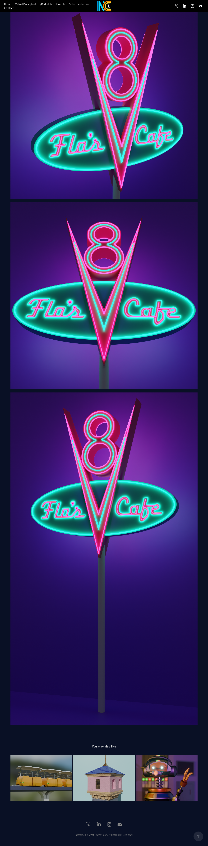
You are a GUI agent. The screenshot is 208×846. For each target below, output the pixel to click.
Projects (60, 4)
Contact (9, 8)
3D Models (46, 4)
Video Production (79, 4)
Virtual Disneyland (25, 4)
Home (7, 4)
